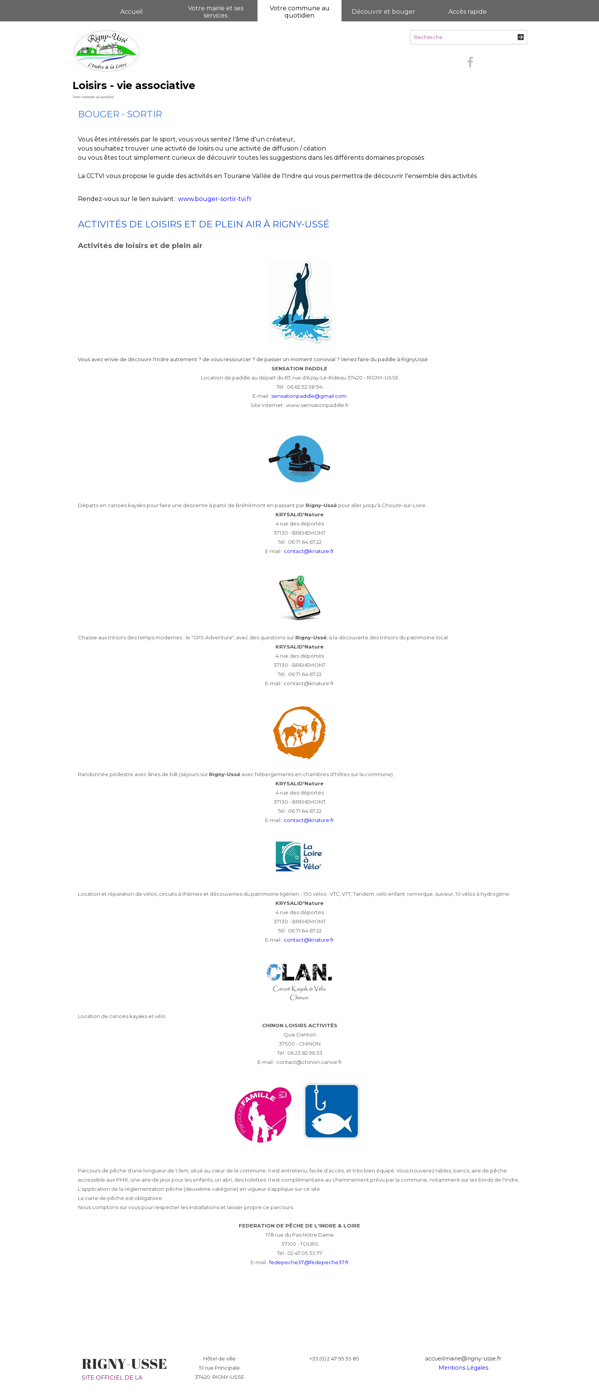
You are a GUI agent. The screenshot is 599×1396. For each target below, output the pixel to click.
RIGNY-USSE (124, 1363)
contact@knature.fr (309, 551)
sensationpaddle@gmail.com (308, 396)
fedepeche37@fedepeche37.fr (309, 1262)
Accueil (131, 11)
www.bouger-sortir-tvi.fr (215, 199)
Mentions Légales (463, 1367)
